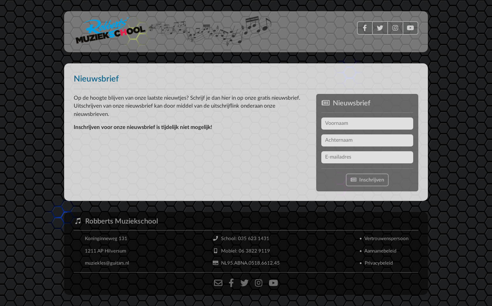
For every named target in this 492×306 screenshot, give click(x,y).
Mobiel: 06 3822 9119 (241, 251)
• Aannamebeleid (377, 251)
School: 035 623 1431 (240, 238)
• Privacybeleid (376, 263)
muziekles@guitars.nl (107, 263)
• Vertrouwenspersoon (383, 238)
